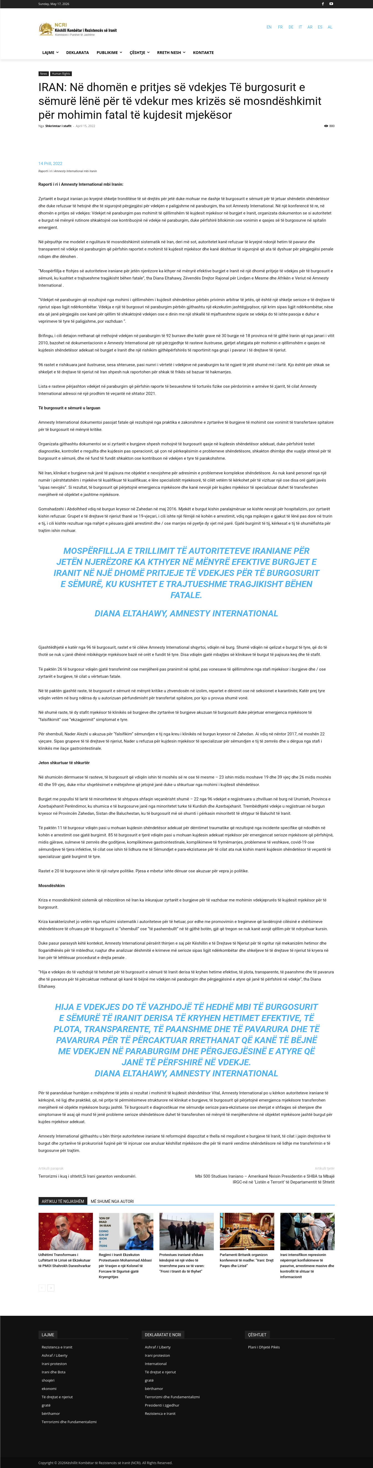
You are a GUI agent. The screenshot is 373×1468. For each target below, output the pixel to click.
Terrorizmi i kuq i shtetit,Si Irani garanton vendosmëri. (88, 1176)
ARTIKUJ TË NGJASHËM (63, 1201)
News (43, 74)
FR (280, 27)
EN (269, 27)
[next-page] (50, 1287)
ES (320, 27)
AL (330, 27)
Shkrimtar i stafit (58, 126)
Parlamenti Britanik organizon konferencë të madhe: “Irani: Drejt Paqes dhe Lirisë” (247, 1260)
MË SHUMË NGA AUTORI (112, 1201)
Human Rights (61, 74)
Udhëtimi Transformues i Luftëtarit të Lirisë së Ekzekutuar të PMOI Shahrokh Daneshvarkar (65, 1260)
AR (310, 27)
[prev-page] (42, 1287)
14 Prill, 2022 (50, 163)
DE (291, 27)
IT (300, 27)
